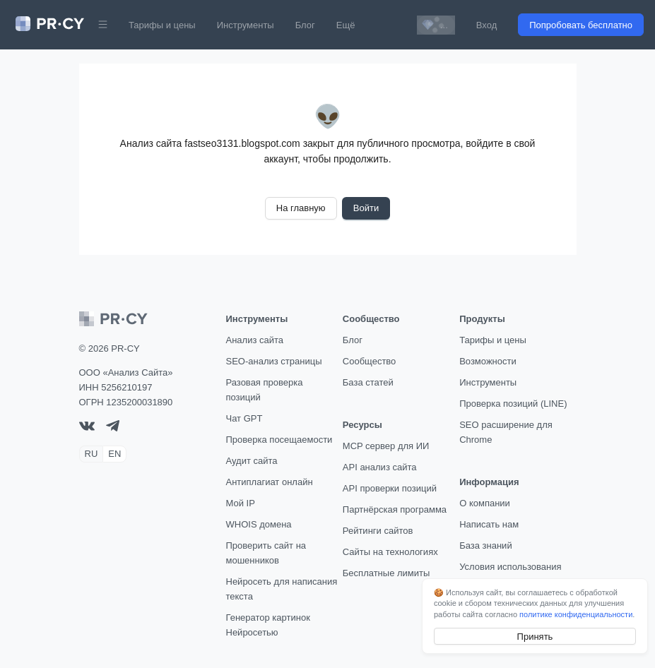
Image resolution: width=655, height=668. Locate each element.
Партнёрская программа (395, 509)
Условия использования (510, 566)
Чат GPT (244, 418)
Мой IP (240, 503)
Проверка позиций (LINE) (513, 403)
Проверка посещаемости (279, 439)
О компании (484, 503)
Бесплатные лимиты (386, 573)
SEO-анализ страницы (274, 361)
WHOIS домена (259, 524)
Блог (305, 25)
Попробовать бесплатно (580, 25)
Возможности (488, 361)
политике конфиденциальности (575, 614)
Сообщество (369, 361)
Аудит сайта (252, 460)
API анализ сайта (380, 467)
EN (114, 453)
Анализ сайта (255, 340)
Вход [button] (486, 25)
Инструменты (245, 25)
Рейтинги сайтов (378, 530)
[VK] (87, 427)
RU (91, 453)
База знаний (485, 545)
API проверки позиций (390, 488)
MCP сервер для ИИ (386, 446)
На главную (301, 208)
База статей (368, 382)
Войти (366, 208)
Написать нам (489, 524)
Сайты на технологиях (390, 552)
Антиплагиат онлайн (269, 482)
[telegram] (112, 428)
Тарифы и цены (162, 25)
